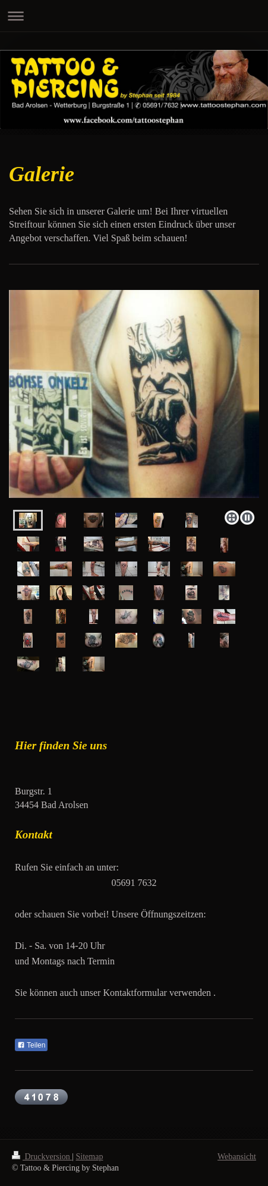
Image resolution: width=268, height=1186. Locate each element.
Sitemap (89, 1156)
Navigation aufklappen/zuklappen (134, 16)
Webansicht (236, 1156)
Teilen (31, 1045)
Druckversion (42, 1156)
